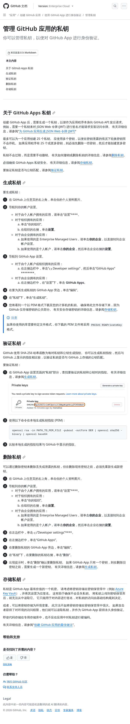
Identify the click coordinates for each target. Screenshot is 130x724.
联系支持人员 (12, 687)
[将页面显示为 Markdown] (22, 53)
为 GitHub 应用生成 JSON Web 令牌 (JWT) (47, 131)
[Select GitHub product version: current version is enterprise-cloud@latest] (56, 6)
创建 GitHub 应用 (30, 15)
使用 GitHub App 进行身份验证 (63, 15)
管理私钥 (90, 15)
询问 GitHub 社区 (15, 681)
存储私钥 (86, 163)
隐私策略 (7, 664)
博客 (79, 710)
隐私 (41, 710)
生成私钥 (14, 182)
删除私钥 (118, 155)
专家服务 (68, 710)
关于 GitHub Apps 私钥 (29, 113)
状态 (49, 710)
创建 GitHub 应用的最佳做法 (53, 625)
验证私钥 (57, 170)
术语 (32, 710)
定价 (57, 710)
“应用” (12, 15)
